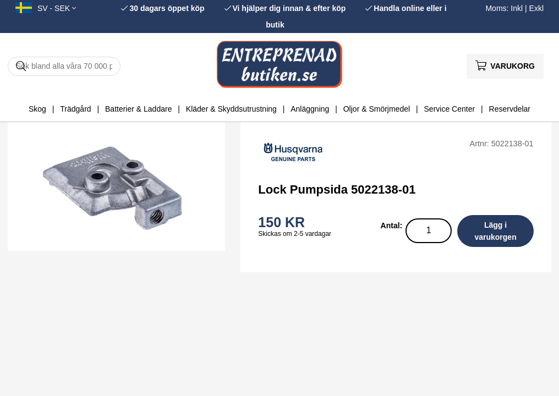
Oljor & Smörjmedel (376, 109)
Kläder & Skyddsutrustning (231, 109)
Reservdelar (509, 109)
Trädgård (75, 109)
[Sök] (64, 66)
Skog (37, 109)
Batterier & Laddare (138, 109)
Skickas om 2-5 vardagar (294, 234)
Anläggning (310, 109)
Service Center (449, 109)
